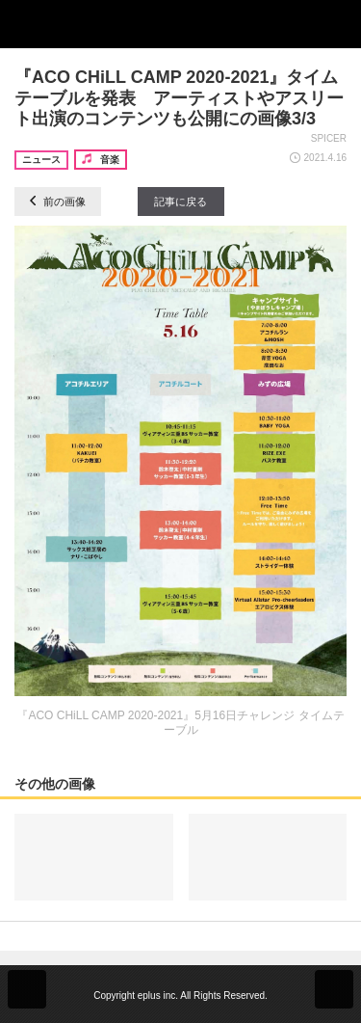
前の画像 (58, 201)
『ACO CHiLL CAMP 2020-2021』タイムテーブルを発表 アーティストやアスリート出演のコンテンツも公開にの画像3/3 (179, 97)
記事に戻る (180, 201)
